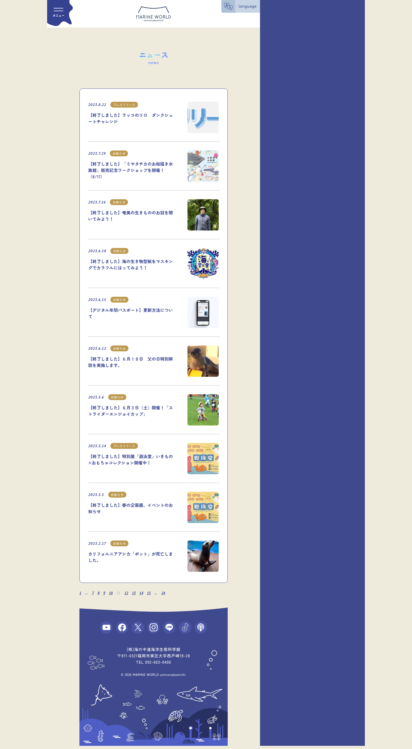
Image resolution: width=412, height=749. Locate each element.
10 (112, 593)
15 (152, 593)
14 (144, 593)
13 (136, 593)
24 (167, 593)
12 (129, 593)
